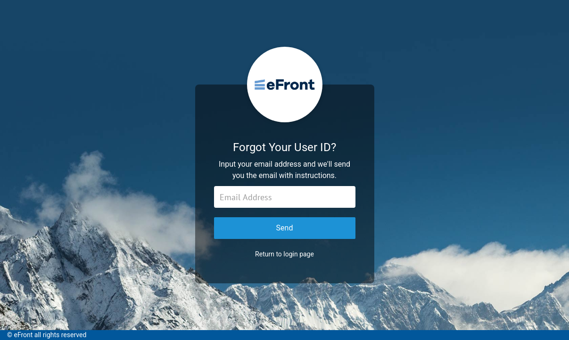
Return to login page (284, 254)
